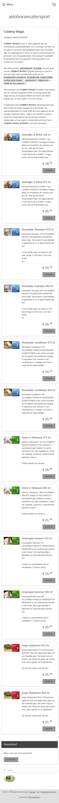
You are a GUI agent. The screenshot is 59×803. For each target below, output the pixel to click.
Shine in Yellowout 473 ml (36, 437)
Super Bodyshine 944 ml (35, 693)
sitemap (32, 792)
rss (38, 792)
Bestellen (49, 170)
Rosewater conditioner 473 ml (38, 342)
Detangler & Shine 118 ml (36, 134)
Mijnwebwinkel (34, 797)
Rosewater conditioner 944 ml (38, 390)
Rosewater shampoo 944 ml (37, 286)
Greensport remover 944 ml (37, 592)
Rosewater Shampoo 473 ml (38, 229)
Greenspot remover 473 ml (37, 538)
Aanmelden (11, 759)
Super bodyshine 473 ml (35, 645)
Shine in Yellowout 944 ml (36, 487)
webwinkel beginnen (48, 792)
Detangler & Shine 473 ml (36, 182)
